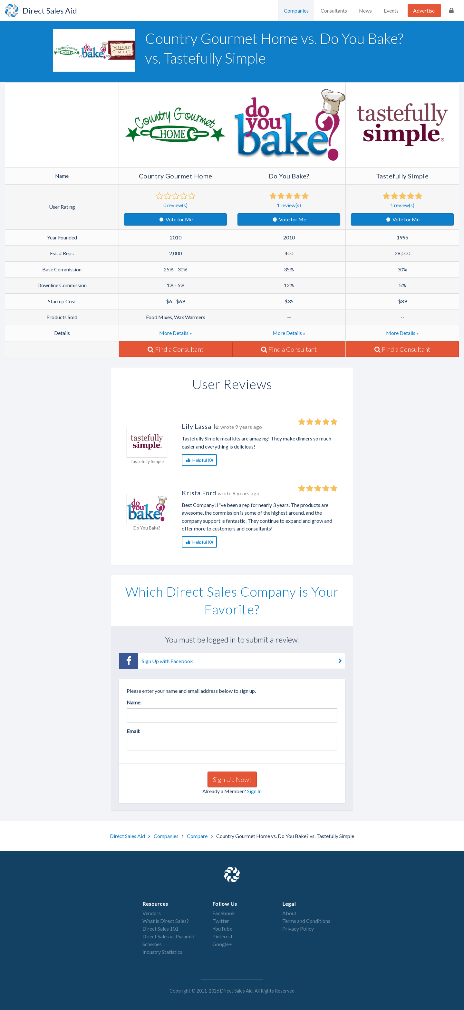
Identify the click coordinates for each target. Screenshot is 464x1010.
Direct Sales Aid (128, 836)
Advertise (424, 10)
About (289, 913)
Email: (133, 731)
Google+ (222, 944)
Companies (296, 10)
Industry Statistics (162, 952)
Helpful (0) (199, 460)
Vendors (151, 913)
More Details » (175, 333)
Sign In (254, 791)
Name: (134, 702)
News (365, 10)
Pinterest (222, 936)
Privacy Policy (298, 928)
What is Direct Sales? (165, 921)
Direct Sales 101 (160, 928)
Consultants (334, 10)
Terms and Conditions (306, 921)
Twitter (220, 921)
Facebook (223, 913)
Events (391, 10)
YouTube (222, 928)
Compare (197, 836)
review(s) (175, 205)
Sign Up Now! (232, 779)
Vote (175, 219)
